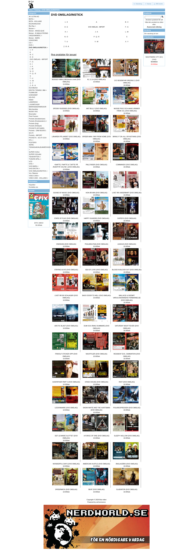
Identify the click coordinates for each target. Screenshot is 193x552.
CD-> (31, 43)
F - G (127, 27)
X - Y (126, 41)
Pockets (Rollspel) (35, 126)
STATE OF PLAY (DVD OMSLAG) (66, 218)
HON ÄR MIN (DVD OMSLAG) (96, 193)
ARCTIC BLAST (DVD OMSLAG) (66, 326)
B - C (127, 22)
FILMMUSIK (33, 92)
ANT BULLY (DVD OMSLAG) (96, 108)
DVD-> (31, 45)
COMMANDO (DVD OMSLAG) (127, 164)
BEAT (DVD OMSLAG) (96, 489)
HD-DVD (32, 97)
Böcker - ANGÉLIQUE (36, 31)
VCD (30, 161)
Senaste (31, 190)
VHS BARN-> (33, 166)
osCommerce (101, 502)
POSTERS (32, 142)
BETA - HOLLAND (35, 21)
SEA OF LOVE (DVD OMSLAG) (96, 270)
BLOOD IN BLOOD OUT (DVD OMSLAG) (127, 270)
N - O (66, 37)
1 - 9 (66, 22)
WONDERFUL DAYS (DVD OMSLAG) (66, 464)
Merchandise (33, 109)
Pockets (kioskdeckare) (37, 119)
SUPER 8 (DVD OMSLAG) (126, 218)
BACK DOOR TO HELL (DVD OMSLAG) (96, 295)
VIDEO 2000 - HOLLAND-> (38, 178)
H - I (66, 32)
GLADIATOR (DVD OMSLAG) (126, 489)
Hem (31, 10)
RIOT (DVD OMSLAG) (127, 382)
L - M (126, 32)
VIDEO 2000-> (34, 176)
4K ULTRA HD (34, 16)
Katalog (37, 10)
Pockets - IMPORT (35, 135)
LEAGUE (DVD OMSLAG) (127, 244)
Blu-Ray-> (32, 26)
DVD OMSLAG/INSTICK (51, 10)
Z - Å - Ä (66, 46)
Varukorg (147, 30)
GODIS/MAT (33, 95)
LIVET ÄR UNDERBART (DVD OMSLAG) (127, 193)
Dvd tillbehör (33, 88)
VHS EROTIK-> (34, 168)
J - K (96, 32)
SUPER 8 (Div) (34, 152)
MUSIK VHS (33, 111)
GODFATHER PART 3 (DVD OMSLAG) (66, 382)
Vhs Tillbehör (33, 173)
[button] (138, 3)
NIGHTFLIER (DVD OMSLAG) (96, 354)
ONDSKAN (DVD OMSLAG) (66, 244)
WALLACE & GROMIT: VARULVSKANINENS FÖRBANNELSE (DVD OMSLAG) (127, 298)
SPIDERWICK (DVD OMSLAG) (66, 489)
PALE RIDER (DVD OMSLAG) (96, 164)
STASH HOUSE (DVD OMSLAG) (96, 382)
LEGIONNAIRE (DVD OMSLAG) (66, 408)
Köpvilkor (32, 185)
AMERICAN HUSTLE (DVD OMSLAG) (96, 464)
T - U (66, 41)
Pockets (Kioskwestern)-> (38, 121)
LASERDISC (33, 102)
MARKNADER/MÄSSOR (37, 107)
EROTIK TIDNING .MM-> (38, 90)
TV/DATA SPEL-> (35, 159)
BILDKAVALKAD (35, 24)
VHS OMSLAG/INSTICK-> (38, 171)
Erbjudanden (148, 37)
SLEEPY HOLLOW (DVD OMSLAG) (126, 436)
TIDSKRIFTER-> (35, 157)
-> (38, 47)
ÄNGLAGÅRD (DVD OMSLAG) (127, 464)
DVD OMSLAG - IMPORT (96, 27)
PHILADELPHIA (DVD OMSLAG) (96, 244)
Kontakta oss (33, 187)
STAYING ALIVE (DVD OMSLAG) (66, 270)
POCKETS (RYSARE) (36, 128)
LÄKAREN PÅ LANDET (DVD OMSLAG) (66, 136)
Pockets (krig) (34, 123)
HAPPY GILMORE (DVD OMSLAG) (96, 218)
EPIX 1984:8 (38, 223)
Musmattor (32, 114)
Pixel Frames (33, 116)
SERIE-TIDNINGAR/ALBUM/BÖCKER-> (40, 147)
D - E (66, 27)
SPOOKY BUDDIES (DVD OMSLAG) (66, 108)
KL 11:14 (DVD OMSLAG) (96, 79)
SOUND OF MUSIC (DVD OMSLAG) (66, 193)
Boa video (102, 499)
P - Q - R (96, 37)
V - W (96, 41)
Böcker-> (32, 28)
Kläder (31, 100)
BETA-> (31, 19)
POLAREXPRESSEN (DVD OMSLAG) (126, 408)
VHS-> (31, 164)
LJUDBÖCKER (34, 104)
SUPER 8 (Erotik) (35, 154)
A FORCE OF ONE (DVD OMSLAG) (96, 436)
